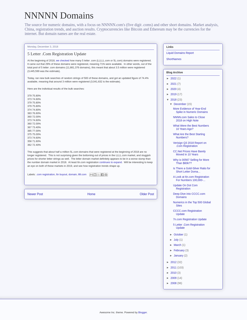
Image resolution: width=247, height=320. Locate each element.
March (178, 244)
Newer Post (35, 194)
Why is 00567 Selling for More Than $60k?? (191, 161)
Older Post (147, 194)
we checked (62, 60)
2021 (174, 83)
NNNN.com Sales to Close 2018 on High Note (189, 119)
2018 (174, 99)
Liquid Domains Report (180, 52)
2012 (174, 262)
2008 (174, 283)
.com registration (45, 174)
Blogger (142, 312)
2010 (174, 272)
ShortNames (173, 59)
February (179, 250)
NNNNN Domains (59, 15)
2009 (174, 277)
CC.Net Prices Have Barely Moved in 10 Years (189, 153)
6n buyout (61, 174)
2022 (174, 78)
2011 (174, 267)
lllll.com (82, 174)
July (176, 239)
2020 (174, 89)
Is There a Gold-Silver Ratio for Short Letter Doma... (191, 170)
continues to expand (110, 162)
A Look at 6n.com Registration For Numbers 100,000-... (191, 178)
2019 (174, 94)
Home (91, 194)
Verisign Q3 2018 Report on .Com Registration (189, 144)
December (180, 104)
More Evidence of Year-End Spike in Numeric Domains (190, 110)
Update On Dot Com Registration (185, 187)
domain (73, 174)
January (179, 255)
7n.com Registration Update (190, 219)
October (179, 234)
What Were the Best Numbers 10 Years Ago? (191, 127)
